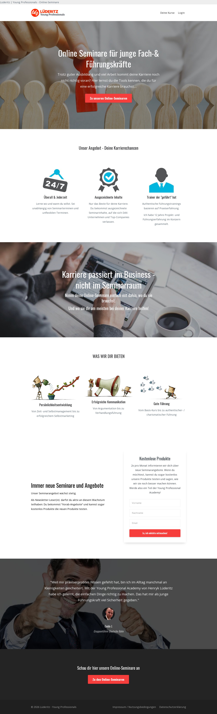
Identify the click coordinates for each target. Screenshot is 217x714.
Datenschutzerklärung (172, 707)
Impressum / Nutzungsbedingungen (134, 707)
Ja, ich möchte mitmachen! (154, 533)
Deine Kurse (167, 12)
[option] (108, 603)
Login (181, 12)
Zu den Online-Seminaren (108, 679)
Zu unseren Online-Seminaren (108, 98)
